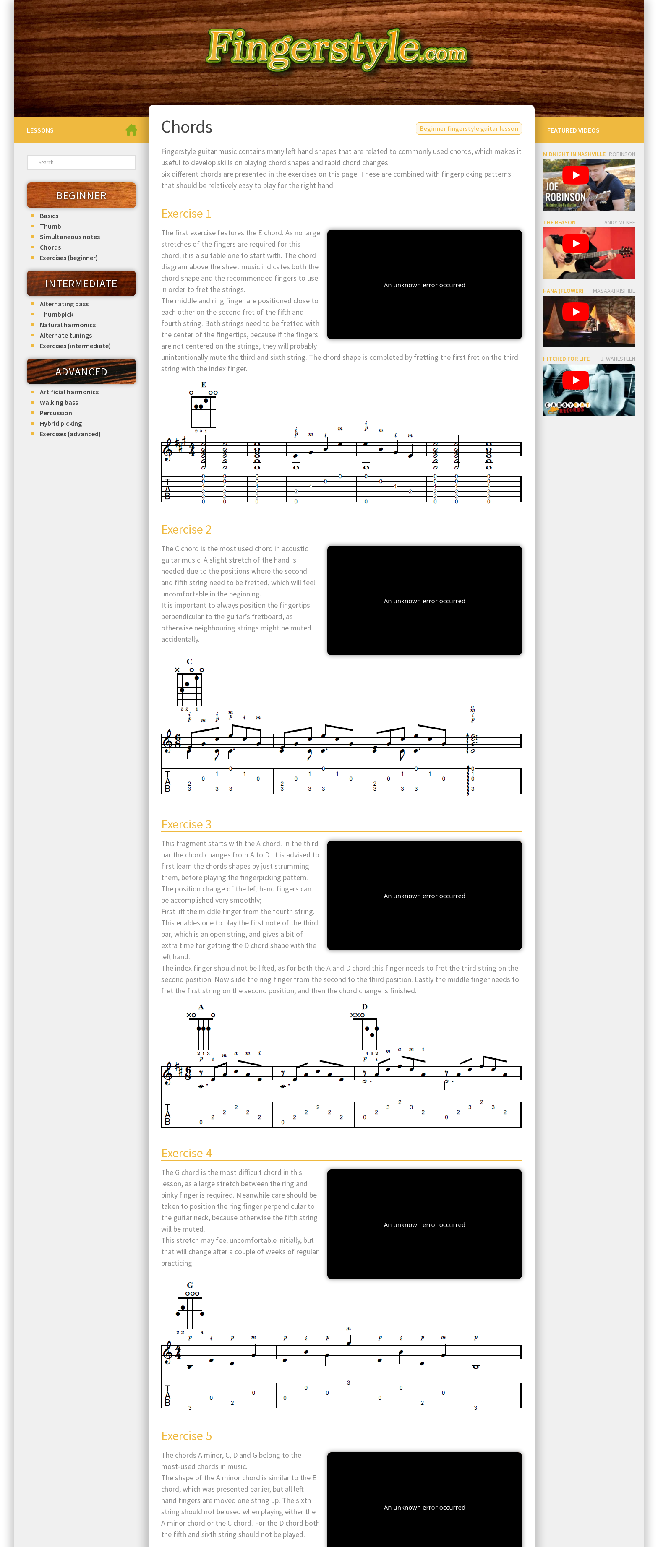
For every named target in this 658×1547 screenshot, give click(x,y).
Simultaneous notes (70, 236)
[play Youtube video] (576, 175)
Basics (49, 215)
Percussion (56, 413)
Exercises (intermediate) (75, 345)
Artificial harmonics (69, 392)
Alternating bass (64, 304)
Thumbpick (56, 314)
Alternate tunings (66, 335)
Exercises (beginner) (69, 257)
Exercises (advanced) (70, 434)
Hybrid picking (61, 423)
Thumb (50, 226)
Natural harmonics (68, 324)
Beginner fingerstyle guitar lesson (469, 128)
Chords (50, 247)
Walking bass (59, 402)
